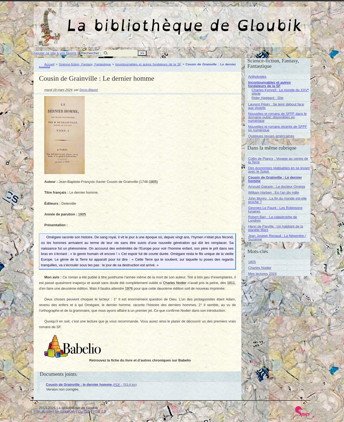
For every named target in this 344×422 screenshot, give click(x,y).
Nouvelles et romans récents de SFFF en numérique (277, 128)
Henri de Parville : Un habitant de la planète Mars (275, 228)
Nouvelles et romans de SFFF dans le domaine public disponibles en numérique (277, 117)
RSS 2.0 (99, 411)
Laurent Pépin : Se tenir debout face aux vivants (276, 106)
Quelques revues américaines (271, 136)
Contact (84, 411)
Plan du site (43, 411)
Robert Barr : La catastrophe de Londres (272, 218)
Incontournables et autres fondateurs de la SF (148, 64)
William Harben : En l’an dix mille (273, 192)
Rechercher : (91, 53)
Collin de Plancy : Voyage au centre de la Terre (278, 160)
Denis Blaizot (89, 89)
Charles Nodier (259, 268)
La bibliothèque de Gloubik (229, 21)
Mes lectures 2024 (262, 274)
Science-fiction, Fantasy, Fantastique (85, 64)
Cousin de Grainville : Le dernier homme (275, 179)
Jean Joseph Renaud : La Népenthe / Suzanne (277, 237)
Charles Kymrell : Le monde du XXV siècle (280, 91)
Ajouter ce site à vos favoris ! (56, 53)
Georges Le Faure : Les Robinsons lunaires (275, 209)
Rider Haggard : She (268, 98)
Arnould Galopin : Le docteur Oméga (276, 187)
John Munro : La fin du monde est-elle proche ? (277, 200)
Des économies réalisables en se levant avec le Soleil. (279, 169)
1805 (252, 262)
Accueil (49, 64)
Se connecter (65, 411)
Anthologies (257, 77)
